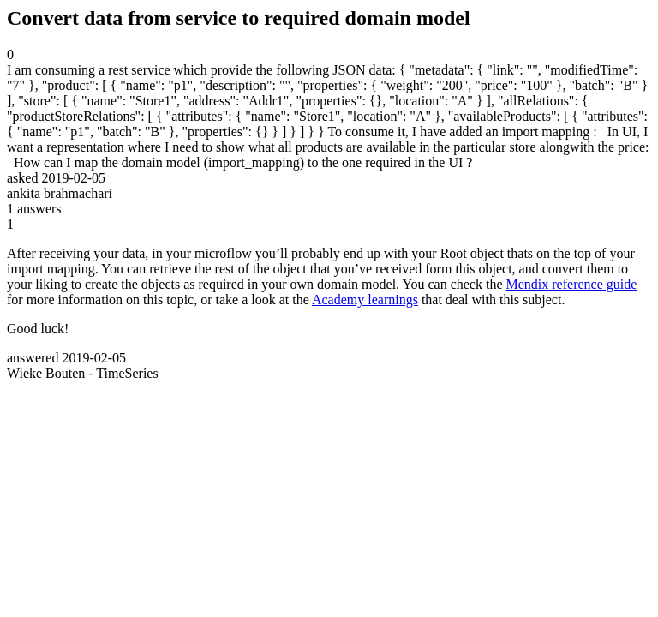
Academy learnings (365, 299)
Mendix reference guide (571, 284)
